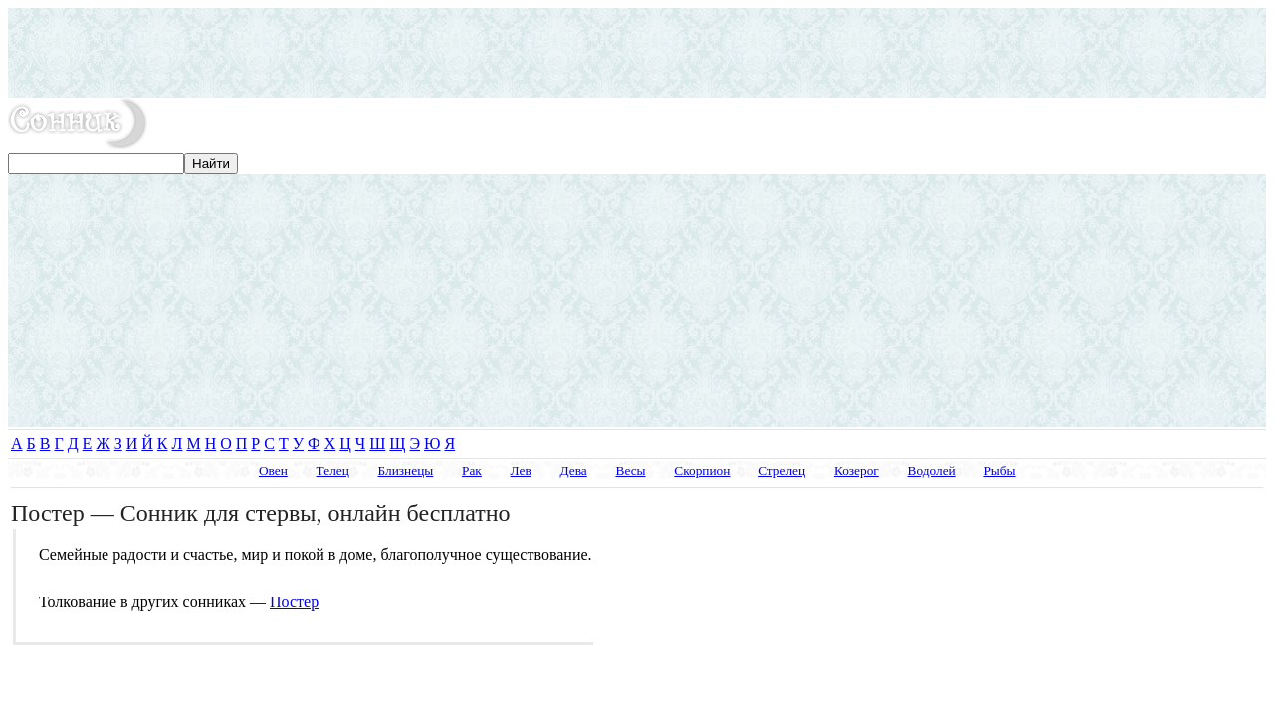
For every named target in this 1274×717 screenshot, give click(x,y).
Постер (294, 602)
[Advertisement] (637, 53)
